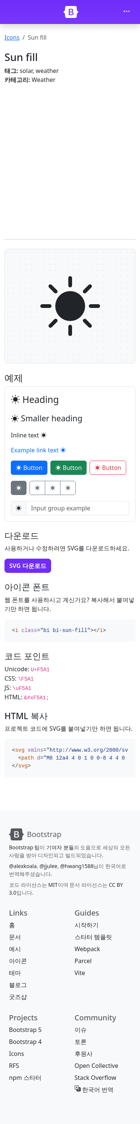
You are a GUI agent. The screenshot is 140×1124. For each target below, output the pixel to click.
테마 (15, 973)
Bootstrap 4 (25, 1042)
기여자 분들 (60, 847)
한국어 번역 (94, 1089)
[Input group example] (77, 508)
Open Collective (96, 1066)
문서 (15, 937)
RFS (14, 1066)
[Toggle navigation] (126, 11)
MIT (52, 884)
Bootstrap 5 (25, 1030)
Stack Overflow (95, 1077)
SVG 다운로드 (27, 566)
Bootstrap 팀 (24, 847)
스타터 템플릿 (93, 937)
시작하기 (87, 925)
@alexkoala (23, 866)
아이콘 (18, 961)
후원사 (84, 1054)
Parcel (83, 961)
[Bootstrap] (70, 11)
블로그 (18, 985)
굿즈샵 (18, 997)
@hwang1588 (76, 866)
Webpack (87, 949)
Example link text (38, 450)
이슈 (81, 1030)
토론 (81, 1042)
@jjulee (48, 866)
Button (29, 468)
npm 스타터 (25, 1077)
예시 (15, 949)
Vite (80, 973)
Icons (11, 37)
